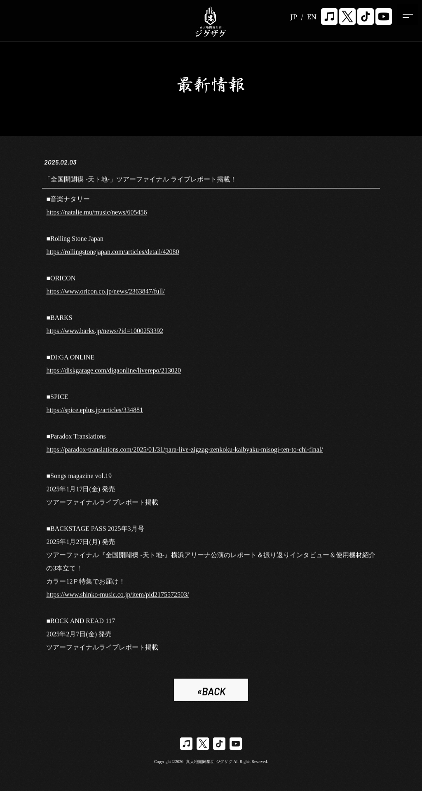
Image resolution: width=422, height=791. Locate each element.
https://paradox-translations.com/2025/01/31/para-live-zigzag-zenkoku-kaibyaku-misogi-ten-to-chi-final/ (184, 450)
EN (311, 16)
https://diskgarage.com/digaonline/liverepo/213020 (113, 371)
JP (293, 16)
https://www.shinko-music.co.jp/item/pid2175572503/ (117, 595)
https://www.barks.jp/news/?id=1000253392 (104, 332)
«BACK (211, 693)
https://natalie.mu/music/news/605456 (96, 213)
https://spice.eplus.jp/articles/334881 (94, 411)
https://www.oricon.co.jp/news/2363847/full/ (105, 292)
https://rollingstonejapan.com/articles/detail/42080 (112, 253)
